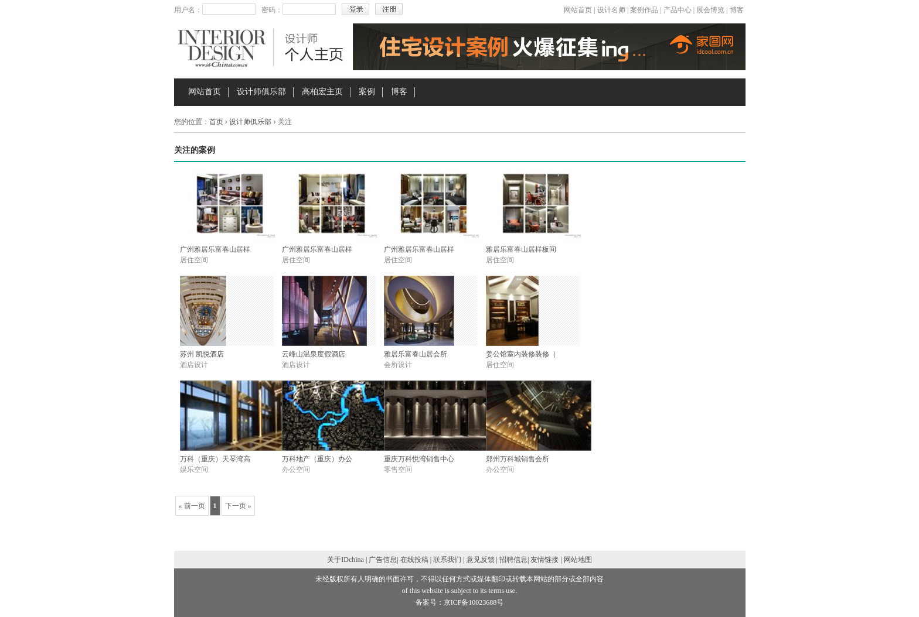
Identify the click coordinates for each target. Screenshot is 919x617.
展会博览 (710, 10)
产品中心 (677, 10)
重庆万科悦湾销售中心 (419, 459)
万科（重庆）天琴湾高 (215, 459)
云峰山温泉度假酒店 (313, 354)
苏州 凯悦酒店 (202, 354)
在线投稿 (414, 560)
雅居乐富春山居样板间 (521, 249)
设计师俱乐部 (261, 91)
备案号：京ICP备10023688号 (460, 602)
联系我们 (447, 560)
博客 (737, 10)
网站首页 (578, 10)
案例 (367, 91)
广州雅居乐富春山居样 (215, 249)
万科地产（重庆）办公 (317, 459)
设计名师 (611, 10)
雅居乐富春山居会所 (415, 354)
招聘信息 (513, 560)
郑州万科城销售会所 (517, 459)
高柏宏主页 (322, 91)
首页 (216, 122)
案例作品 (644, 10)
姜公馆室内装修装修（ (521, 354)
